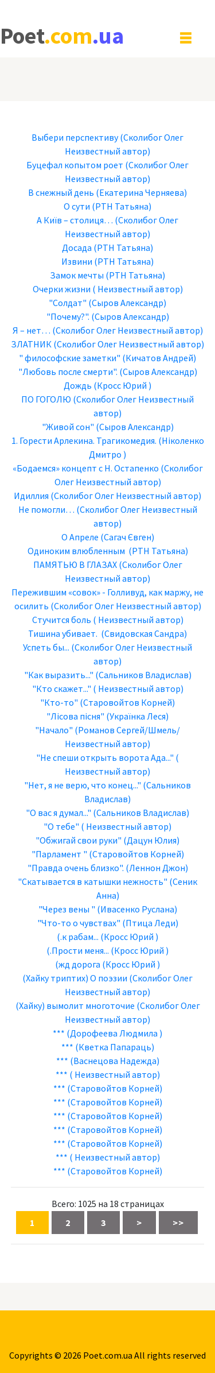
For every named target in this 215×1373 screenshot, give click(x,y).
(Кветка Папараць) (114, 1047)
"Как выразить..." (58, 674)
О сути (77, 206)
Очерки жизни (62, 289)
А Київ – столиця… (75, 220)
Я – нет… (31, 330)
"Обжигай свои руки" (79, 840)
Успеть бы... (46, 647)
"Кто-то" (59, 702)
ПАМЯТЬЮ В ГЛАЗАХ (75, 564)
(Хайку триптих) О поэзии (74, 978)
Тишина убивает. (63, 633)
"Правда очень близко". (76, 867)
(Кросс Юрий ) (122, 385)
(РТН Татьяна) (121, 206)
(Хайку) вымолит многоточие (75, 1005)
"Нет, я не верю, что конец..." (82, 785)
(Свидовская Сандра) (144, 633)
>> (178, 1222)
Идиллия (31, 495)
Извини (76, 261)
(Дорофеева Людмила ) (114, 1033)
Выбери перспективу (75, 137)
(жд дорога (77, 964)
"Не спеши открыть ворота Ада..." (105, 757)
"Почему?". (67, 316)
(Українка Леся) (137, 716)
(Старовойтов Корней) (127, 702)
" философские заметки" (69, 357)
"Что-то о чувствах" (78, 923)
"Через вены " (66, 909)
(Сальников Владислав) (143, 674)
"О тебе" (61, 826)
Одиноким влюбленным (77, 550)
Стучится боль (61, 619)
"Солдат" (68, 302)
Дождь (78, 385)
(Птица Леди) (150, 923)
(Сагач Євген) (127, 537)
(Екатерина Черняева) (141, 192)
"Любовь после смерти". (68, 371)
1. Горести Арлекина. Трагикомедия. (84, 440)
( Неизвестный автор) (137, 289)
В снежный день (61, 192)
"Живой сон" (68, 426)
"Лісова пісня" (75, 716)
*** (59, 1033)
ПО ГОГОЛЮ (46, 399)
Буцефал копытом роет (74, 165)
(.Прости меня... (77, 950)
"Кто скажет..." (61, 688)
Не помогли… (46, 509)
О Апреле (80, 537)
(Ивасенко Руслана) (137, 909)
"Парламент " (59, 854)
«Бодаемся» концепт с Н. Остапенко (86, 468)
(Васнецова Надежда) (114, 1060)
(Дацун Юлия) (151, 840)
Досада (77, 247)
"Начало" (54, 730)
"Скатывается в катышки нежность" (92, 881)
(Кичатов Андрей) (159, 357)
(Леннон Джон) (157, 867)
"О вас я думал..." (58, 812)
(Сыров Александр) (127, 302)
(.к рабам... (78, 936)
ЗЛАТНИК (31, 344)
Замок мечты (77, 275)
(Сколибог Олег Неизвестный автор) (127, 330)
